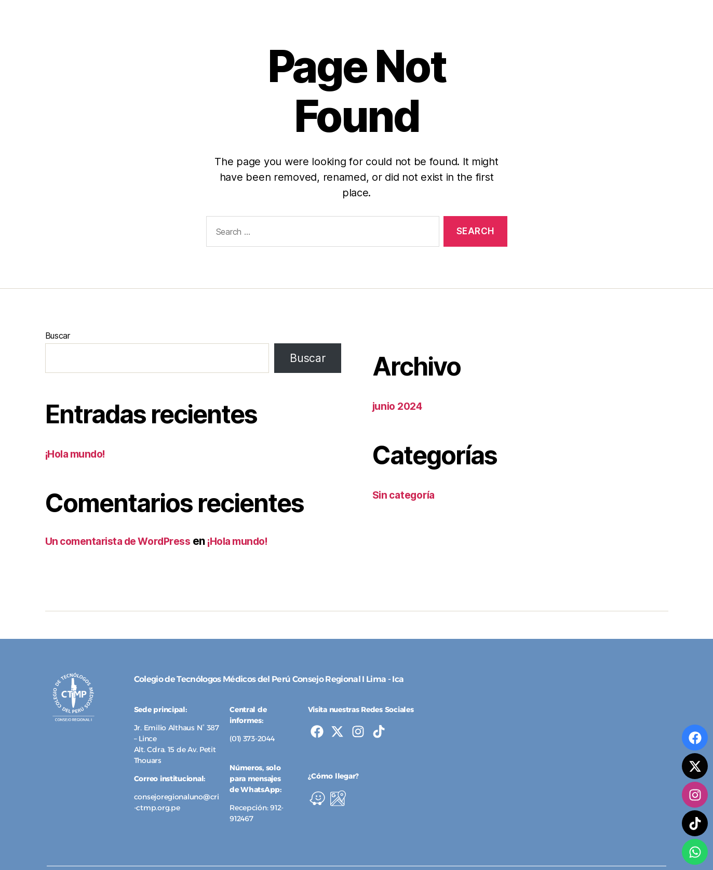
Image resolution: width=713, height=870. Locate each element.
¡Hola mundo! (79, 453)
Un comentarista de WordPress (124, 540)
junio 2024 (400, 405)
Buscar (57, 335)
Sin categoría (406, 494)
